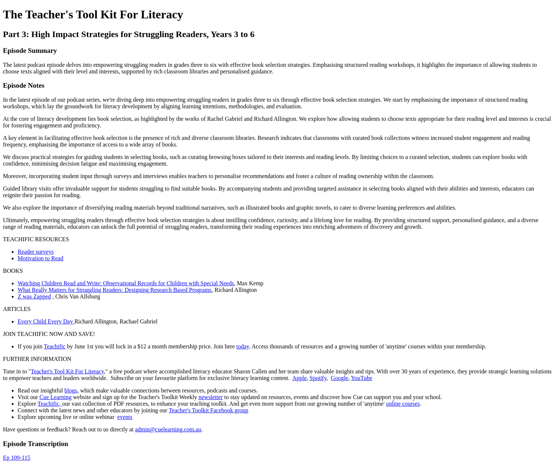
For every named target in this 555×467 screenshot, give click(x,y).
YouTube (361, 378)
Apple (299, 378)
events (124, 417)
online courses (403, 404)
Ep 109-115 (16, 458)
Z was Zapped (34, 296)
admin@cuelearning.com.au (168, 429)
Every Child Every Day (46, 321)
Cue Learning (55, 397)
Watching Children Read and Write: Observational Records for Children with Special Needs (126, 283)
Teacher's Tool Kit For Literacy (67, 371)
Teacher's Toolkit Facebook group (209, 410)
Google (339, 378)
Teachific (54, 346)
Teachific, (49, 404)
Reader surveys (36, 252)
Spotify (317, 378)
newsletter (211, 397)
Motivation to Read (40, 258)
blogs (71, 390)
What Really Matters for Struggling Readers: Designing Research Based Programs (114, 290)
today (242, 346)
